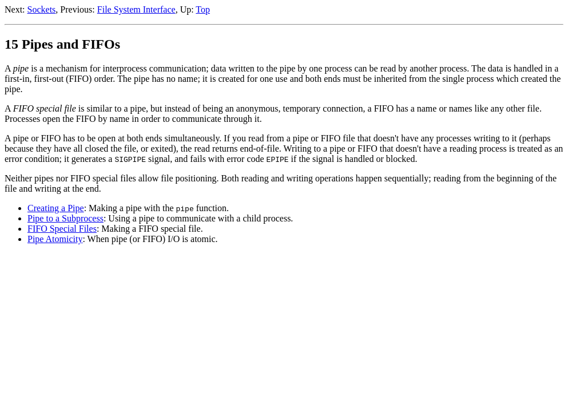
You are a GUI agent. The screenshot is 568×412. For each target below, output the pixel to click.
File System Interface (136, 9)
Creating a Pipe (55, 208)
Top (203, 9)
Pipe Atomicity (54, 239)
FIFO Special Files (62, 228)
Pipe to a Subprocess (65, 218)
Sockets (41, 9)
